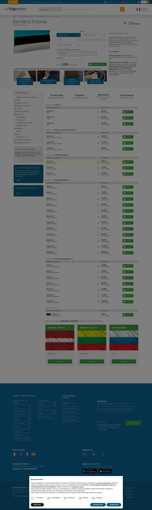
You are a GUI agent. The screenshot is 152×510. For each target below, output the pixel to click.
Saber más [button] (37, 504)
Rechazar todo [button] (98, 504)
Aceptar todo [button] (114, 504)
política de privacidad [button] (104, 483)
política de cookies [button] (78, 487)
